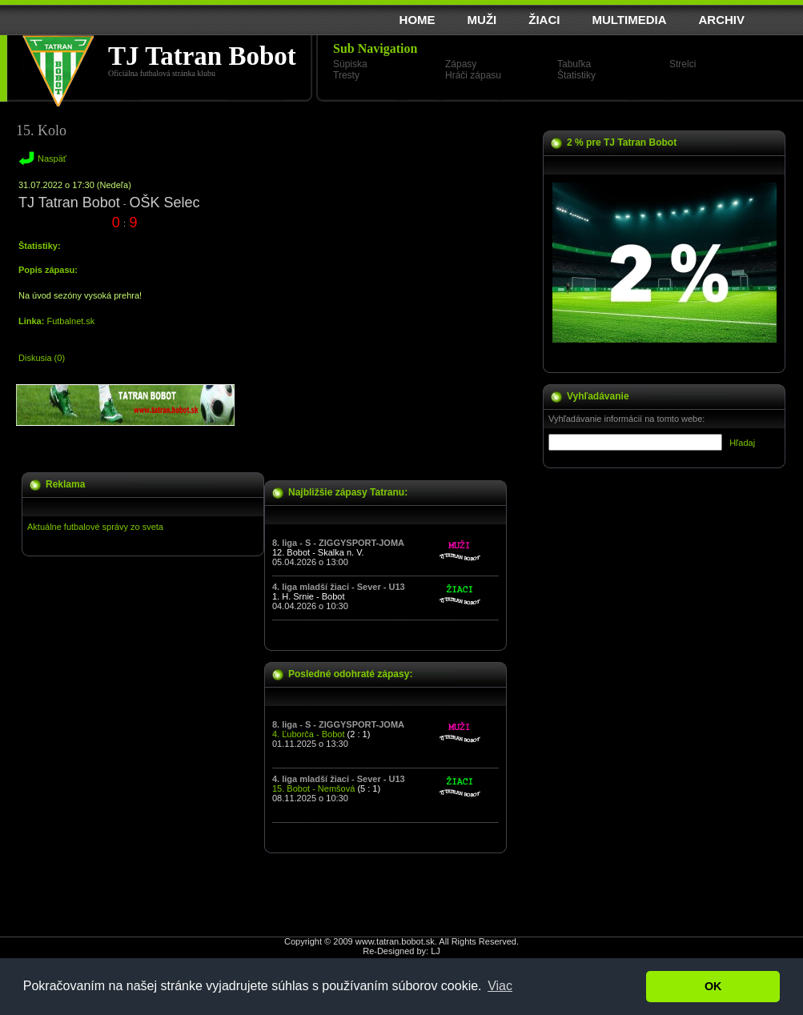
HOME (417, 19)
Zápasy (460, 64)
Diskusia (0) (41, 358)
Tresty (346, 75)
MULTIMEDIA (629, 19)
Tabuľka (574, 64)
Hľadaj (742, 442)
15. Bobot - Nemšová (313, 788)
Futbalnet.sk (70, 321)
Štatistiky (576, 75)
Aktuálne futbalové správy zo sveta (95, 527)
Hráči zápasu (473, 75)
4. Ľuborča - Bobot (308, 734)
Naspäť (52, 158)
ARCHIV (721, 19)
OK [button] (713, 986)
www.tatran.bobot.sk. (396, 941)
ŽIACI (544, 19)
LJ (435, 951)
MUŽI (482, 19)
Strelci (682, 64)
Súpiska (350, 64)
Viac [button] (500, 986)
